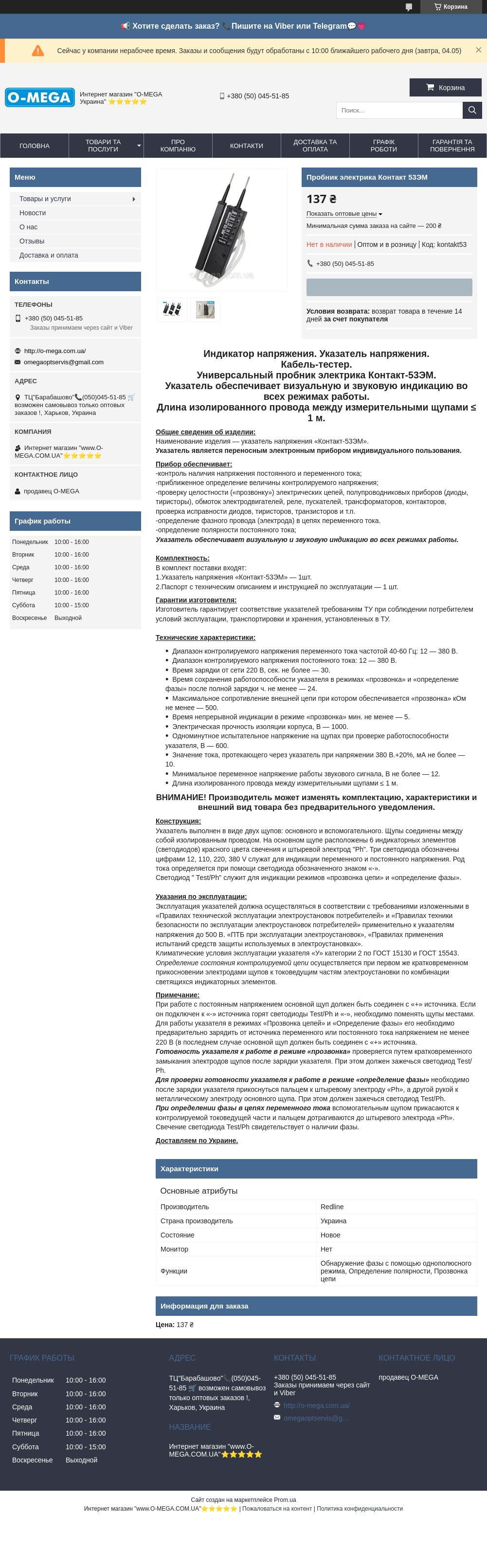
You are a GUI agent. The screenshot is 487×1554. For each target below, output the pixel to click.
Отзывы (31, 241)
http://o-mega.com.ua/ (55, 351)
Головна (34, 146)
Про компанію (178, 145)
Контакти (246, 146)
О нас (28, 227)
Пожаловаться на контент (277, 1508)
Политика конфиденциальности (360, 1508)
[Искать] (472, 110)
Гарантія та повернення (452, 145)
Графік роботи (384, 145)
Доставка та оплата (315, 145)
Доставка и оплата (48, 255)
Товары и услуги (45, 199)
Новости (32, 213)
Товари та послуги (103, 145)
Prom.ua (285, 1500)
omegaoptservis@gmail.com (64, 362)
